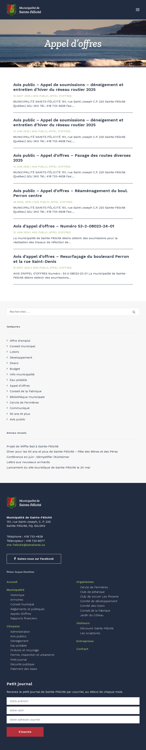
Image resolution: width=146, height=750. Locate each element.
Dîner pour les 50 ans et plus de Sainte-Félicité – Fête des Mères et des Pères (62, 451)
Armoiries (16, 599)
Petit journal (18, 659)
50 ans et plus (20, 414)
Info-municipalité (22, 374)
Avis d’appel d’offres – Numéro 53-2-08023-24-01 (63, 226)
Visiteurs (83, 623)
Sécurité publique (22, 664)
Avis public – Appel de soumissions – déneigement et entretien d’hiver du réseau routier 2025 (68, 87)
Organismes (85, 582)
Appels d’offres (20, 613)
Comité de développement (98, 601)
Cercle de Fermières (24, 402)
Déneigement (19, 641)
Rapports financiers (23, 618)
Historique (17, 595)
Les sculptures (90, 633)
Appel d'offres (20, 385)
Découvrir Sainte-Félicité (97, 628)
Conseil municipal (22, 346)
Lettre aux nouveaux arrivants (28, 462)
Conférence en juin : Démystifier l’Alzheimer (38, 457)
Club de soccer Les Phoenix (99, 596)
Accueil (12, 582)
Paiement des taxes (23, 669)
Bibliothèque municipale (27, 397)
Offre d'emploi (20, 340)
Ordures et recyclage (24, 650)
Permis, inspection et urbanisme (32, 655)
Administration (20, 631)
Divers (14, 363)
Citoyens (13, 626)
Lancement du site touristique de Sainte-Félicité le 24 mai (48, 467)
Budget (15, 369)
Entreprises (85, 641)
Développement (21, 357)
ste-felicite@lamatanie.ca (26, 545)
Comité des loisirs (92, 605)
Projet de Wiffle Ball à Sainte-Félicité (33, 446)
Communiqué (20, 408)
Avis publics (18, 636)
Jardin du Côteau (91, 615)
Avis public (17, 419)
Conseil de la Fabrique (26, 391)
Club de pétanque (92, 592)
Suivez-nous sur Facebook (34, 558)
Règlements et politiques (27, 609)
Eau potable (18, 380)
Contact (82, 649)
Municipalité (15, 590)
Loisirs (14, 352)
